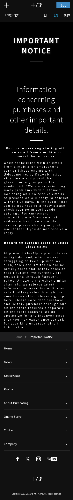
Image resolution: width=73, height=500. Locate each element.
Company (10, 444)
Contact (9, 430)
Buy (63, 5)
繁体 (66, 15)
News (8, 362)
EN (56, 15)
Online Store (13, 416)
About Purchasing (16, 403)
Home (18, 337)
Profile (8, 389)
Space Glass (12, 375)
